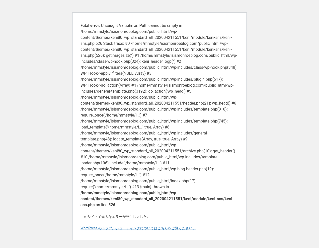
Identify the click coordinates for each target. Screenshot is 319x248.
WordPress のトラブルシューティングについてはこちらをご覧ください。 (138, 228)
